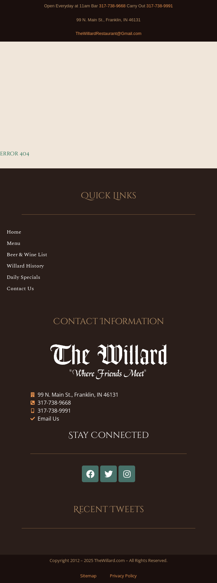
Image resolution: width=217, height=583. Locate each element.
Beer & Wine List (27, 255)
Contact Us (20, 288)
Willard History (25, 266)
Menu (13, 243)
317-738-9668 (112, 5)
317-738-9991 (159, 5)
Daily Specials (23, 277)
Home (14, 232)
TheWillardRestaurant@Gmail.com (108, 33)
